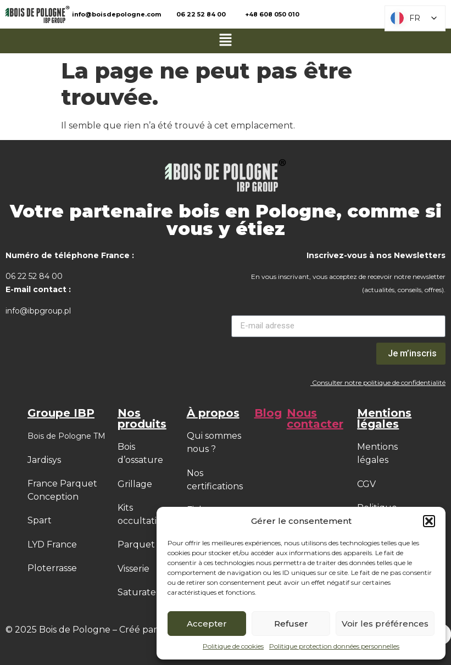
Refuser (291, 623)
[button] (429, 521)
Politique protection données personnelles (334, 646)
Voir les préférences (385, 623)
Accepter (207, 623)
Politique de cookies (233, 646)
